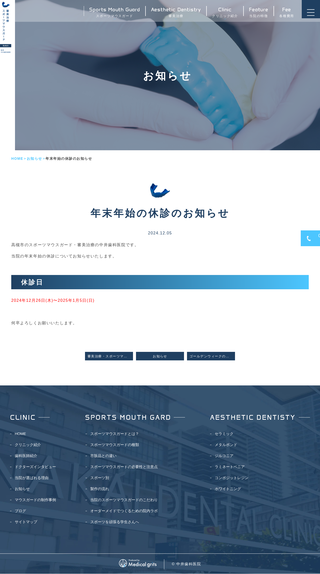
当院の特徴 (257, 14)
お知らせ (34, 159)
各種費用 (285, 14)
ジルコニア (224, 456)
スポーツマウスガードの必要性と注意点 (124, 467)
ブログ (20, 511)
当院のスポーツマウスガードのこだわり (124, 500)
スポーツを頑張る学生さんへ (114, 522)
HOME (17, 159)
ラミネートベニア (230, 467)
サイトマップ (26, 522)
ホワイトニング (228, 489)
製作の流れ (99, 489)
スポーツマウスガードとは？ (114, 434)
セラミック (224, 434)
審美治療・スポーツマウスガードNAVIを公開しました (110, 356)
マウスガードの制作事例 (35, 500)
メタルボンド (226, 445)
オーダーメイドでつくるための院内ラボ (124, 511)
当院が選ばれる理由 (31, 478)
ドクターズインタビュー (35, 467)
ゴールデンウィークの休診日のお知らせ (212, 356)
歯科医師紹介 (26, 456)
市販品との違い (103, 456)
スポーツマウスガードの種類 (114, 445)
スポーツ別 (99, 478)
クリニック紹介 (223, 14)
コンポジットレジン (231, 478)
